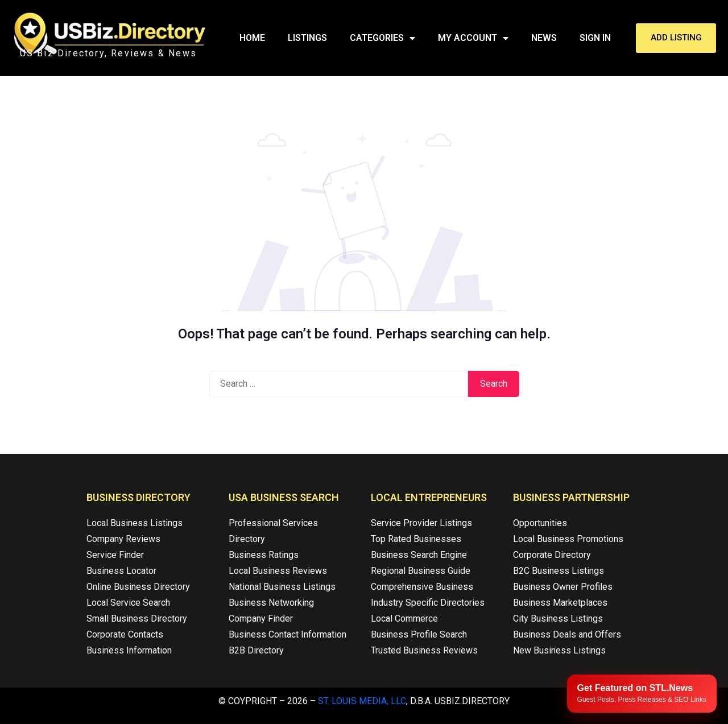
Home (252, 37)
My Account (473, 38)
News (544, 37)
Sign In (595, 37)
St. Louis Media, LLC (362, 701)
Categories (382, 38)
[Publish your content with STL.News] (642, 694)
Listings (307, 37)
